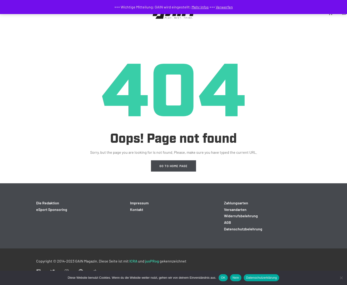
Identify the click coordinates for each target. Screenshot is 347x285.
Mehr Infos (200, 7)
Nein (235, 277)
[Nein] (341, 277)
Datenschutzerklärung (261, 277)
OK (223, 277)
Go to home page (173, 166)
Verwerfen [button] (224, 7)
